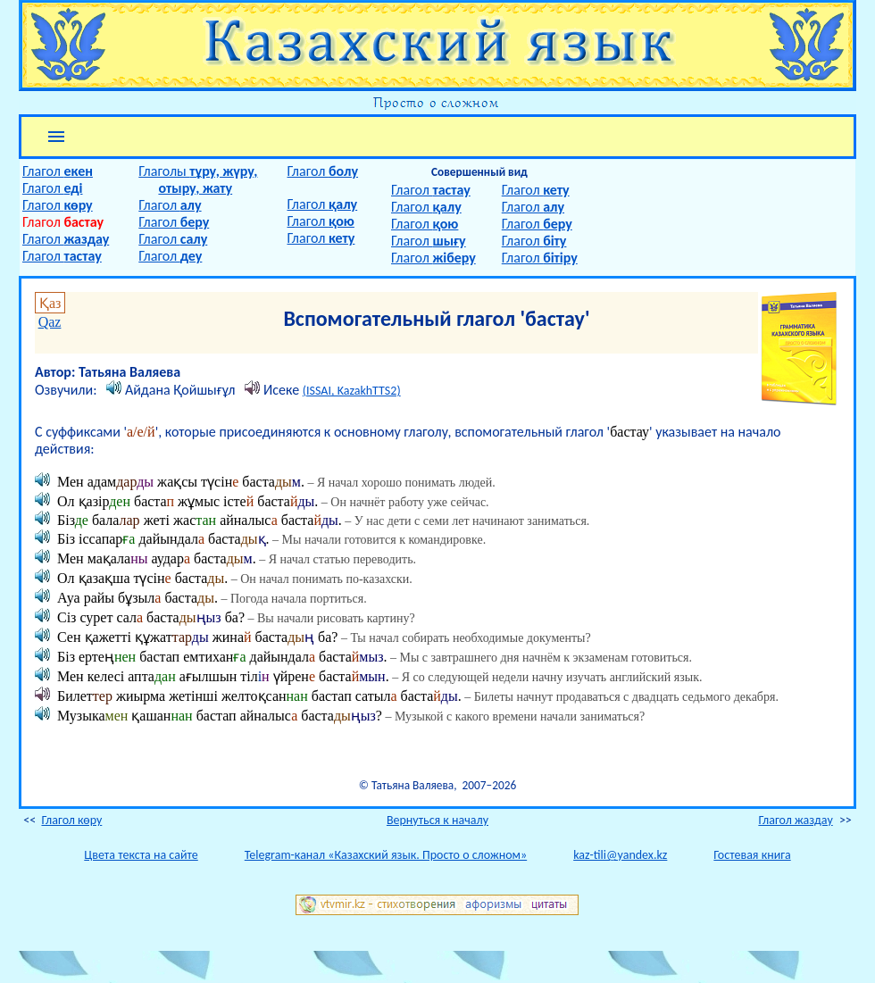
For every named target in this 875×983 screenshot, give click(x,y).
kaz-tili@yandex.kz (620, 854)
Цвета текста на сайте (140, 854)
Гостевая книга (751, 854)
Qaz (50, 321)
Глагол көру (71, 820)
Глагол (57, 170)
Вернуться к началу (437, 820)
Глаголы (197, 170)
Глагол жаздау (795, 820)
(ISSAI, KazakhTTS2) (352, 390)
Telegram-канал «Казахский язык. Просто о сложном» (386, 854)
